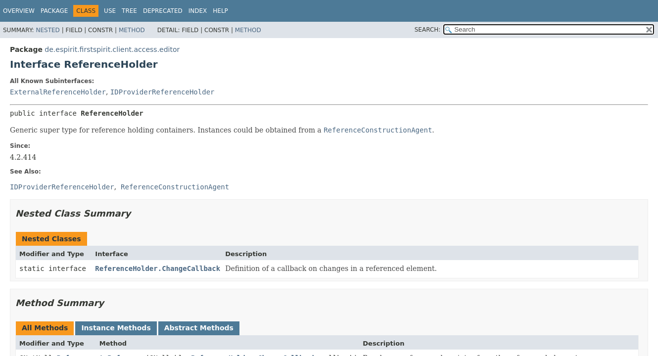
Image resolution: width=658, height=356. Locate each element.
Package (54, 10)
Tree (129, 10)
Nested (47, 30)
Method (132, 30)
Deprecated (163, 10)
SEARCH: (428, 29)
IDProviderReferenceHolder (162, 92)
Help (220, 10)
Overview (19, 10)
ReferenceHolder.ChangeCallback (157, 268)
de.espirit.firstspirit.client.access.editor (112, 49)
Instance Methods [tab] (115, 328)
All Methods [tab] (45, 328)
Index (197, 10)
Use (110, 10)
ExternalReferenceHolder (58, 92)
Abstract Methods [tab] (199, 328)
